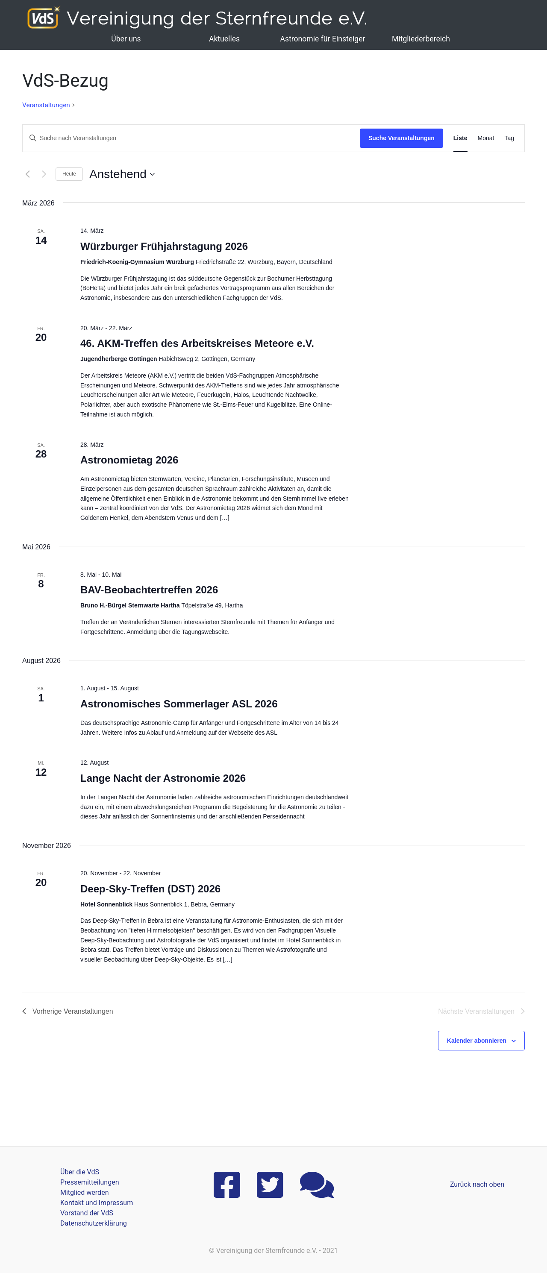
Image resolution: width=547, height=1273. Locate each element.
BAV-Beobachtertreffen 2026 (149, 589)
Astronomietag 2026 (129, 460)
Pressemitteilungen (89, 1182)
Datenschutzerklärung (93, 1223)
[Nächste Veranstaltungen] (44, 174)
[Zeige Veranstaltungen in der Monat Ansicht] (486, 138)
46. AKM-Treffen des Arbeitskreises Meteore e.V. (197, 343)
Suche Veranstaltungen (401, 138)
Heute (69, 174)
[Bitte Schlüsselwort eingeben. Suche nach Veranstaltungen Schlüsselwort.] (191, 138)
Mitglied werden (84, 1192)
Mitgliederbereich (421, 39)
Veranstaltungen (46, 105)
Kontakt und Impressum (96, 1203)
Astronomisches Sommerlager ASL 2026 (179, 704)
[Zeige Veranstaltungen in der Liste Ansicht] (460, 138)
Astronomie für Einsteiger (322, 39)
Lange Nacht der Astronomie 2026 (163, 778)
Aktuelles (224, 39)
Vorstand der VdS (86, 1213)
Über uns (126, 39)
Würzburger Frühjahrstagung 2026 (164, 246)
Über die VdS (79, 1172)
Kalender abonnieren (476, 1040)
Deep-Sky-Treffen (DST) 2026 (150, 889)
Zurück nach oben (477, 1184)
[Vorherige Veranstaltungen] (27, 174)
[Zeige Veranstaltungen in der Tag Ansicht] (509, 138)
